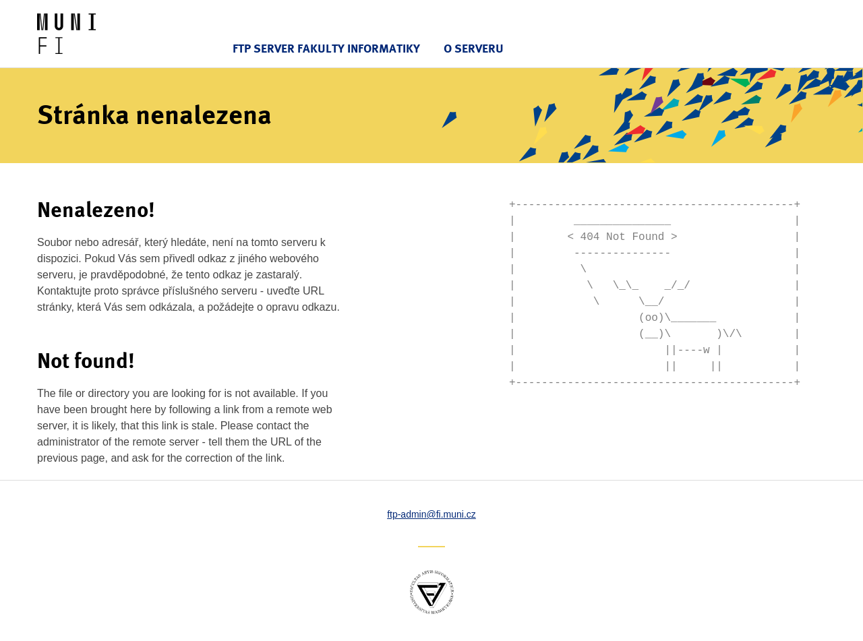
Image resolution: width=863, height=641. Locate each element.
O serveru (474, 48)
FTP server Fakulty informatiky (326, 48)
